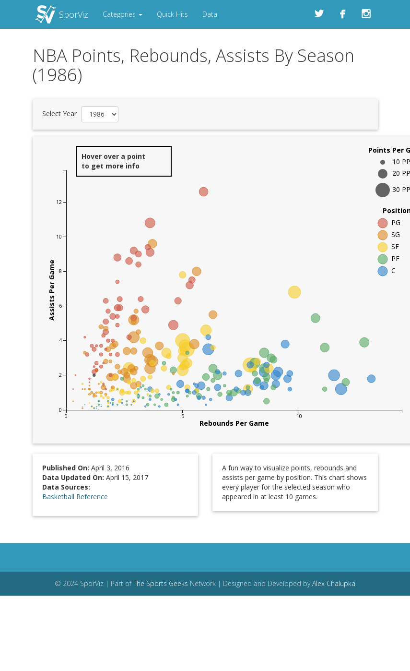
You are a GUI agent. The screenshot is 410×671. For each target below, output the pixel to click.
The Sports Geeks (160, 583)
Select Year (59, 113)
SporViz (73, 14)
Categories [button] (122, 14)
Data (209, 14)
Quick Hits (172, 14)
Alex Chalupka (333, 583)
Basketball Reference (75, 496)
